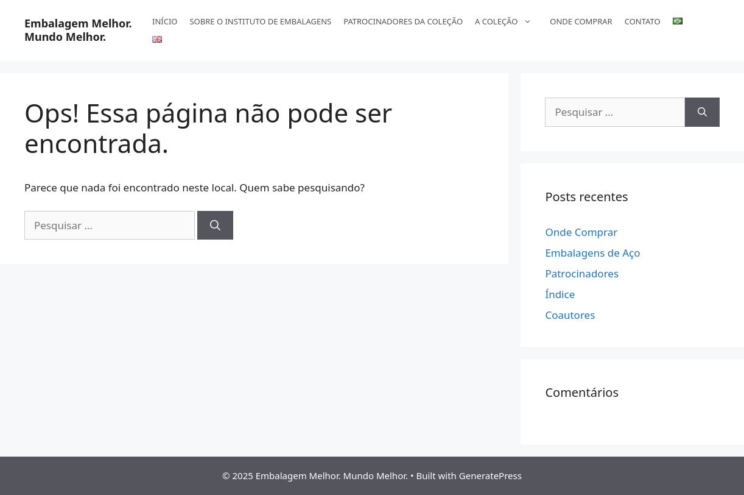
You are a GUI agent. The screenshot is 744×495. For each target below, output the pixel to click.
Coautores (570, 315)
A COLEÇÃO (509, 21)
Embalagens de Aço (592, 253)
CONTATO (643, 21)
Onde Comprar (581, 232)
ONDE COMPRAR (581, 21)
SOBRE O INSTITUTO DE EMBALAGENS (260, 21)
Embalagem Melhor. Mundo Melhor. (78, 30)
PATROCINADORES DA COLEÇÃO (403, 21)
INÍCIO (164, 21)
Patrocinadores (582, 273)
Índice (560, 294)
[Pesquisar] (215, 225)
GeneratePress (490, 475)
